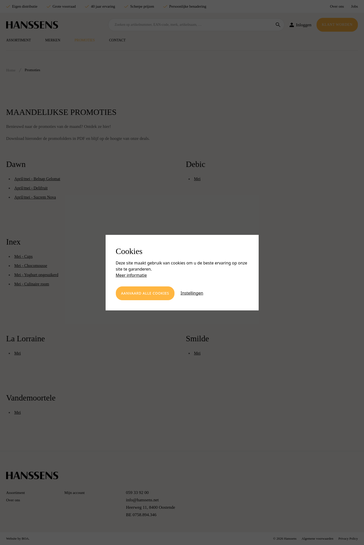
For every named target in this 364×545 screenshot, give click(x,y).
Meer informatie (131, 275)
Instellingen (192, 293)
